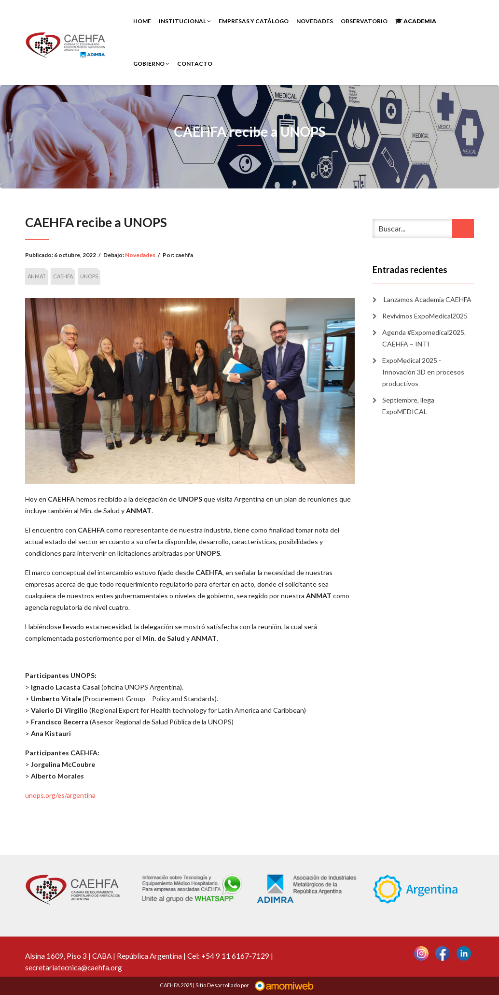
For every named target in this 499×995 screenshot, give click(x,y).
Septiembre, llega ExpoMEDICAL (408, 406)
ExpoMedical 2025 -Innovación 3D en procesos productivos (423, 372)
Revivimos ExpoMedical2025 (425, 316)
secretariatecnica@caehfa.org (73, 967)
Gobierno (151, 63)
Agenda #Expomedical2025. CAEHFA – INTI (424, 338)
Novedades (314, 21)
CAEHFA (63, 276)
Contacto (194, 63)
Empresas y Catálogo (254, 21)
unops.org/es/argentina (60, 795)
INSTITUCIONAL (185, 21)
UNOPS (89, 276)
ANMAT (37, 276)
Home (142, 21)
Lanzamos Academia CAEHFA (426, 299)
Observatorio (364, 21)
